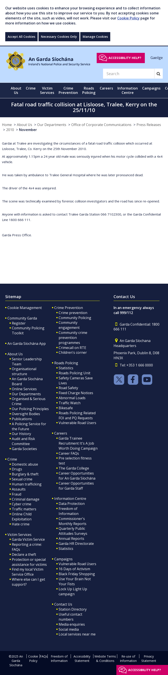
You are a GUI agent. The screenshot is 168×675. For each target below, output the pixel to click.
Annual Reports (71, 538)
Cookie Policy (128, 18)
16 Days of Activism (74, 568)
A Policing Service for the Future (29, 426)
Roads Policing (66, 363)
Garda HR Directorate (76, 543)
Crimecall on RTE (72, 347)
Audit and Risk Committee (23, 441)
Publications (22, 418)
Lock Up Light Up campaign (73, 591)
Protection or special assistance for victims (29, 562)
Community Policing (75, 317)
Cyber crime (21, 504)
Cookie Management (24, 307)
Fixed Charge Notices (76, 392)
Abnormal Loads (72, 397)
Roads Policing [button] (88, 90)
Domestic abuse (25, 464)
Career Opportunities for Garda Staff (76, 486)
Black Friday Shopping (77, 573)
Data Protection (72, 503)
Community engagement (69, 325)
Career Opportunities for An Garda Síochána (77, 476)
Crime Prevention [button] (68, 90)
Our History (21, 433)
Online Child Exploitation (22, 516)
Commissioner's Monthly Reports (72, 521)
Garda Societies (24, 448)
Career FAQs (69, 453)
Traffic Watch (69, 403)
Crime (12, 459)
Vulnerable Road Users (77, 422)
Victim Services (19, 534)
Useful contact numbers (70, 617)
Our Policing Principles (30, 408)
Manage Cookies (95, 37)
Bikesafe (66, 408)
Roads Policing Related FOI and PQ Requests (77, 415)
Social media (69, 629)
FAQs (43, 656)
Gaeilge (156, 57)
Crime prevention (73, 312)
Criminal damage (25, 499)
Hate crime (21, 524)
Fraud (16, 494)
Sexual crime (22, 479)
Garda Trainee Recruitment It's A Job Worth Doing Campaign (78, 443)
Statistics (66, 368)
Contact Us (63, 604)
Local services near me (77, 634)
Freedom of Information (69, 511)
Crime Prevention (68, 307)
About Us (24, 124)
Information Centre (70, 498)
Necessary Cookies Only (59, 37)
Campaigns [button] (151, 88)
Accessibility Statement (82, 658)
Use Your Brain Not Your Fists (75, 581)
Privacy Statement (148, 658)
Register (19, 323)
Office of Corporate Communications (101, 124)
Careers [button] (106, 88)
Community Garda (22, 318)
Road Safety (68, 387)
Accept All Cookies (21, 37)
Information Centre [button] (127, 90)
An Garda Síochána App (26, 343)
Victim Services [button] (47, 90)
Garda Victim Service (28, 539)
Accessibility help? (124, 58)
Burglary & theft (25, 474)
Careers (60, 433)
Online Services (24, 389)
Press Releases (148, 124)
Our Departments (51, 124)
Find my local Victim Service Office (27, 572)
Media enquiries (72, 624)
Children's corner (73, 352)
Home (7, 124)
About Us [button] (16, 90)
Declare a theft (24, 554)
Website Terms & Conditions (105, 658)
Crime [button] (31, 88)
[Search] (128, 74)
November (28, 129)
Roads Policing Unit (74, 373)
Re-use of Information (128, 658)
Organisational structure (24, 371)
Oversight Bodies (26, 413)
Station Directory (73, 609)
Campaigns (63, 559)
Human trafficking (27, 484)
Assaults (19, 489)
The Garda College (74, 468)
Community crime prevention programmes (73, 337)
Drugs (17, 469)
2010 (10, 129)
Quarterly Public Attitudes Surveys (73, 531)
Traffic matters (24, 509)
